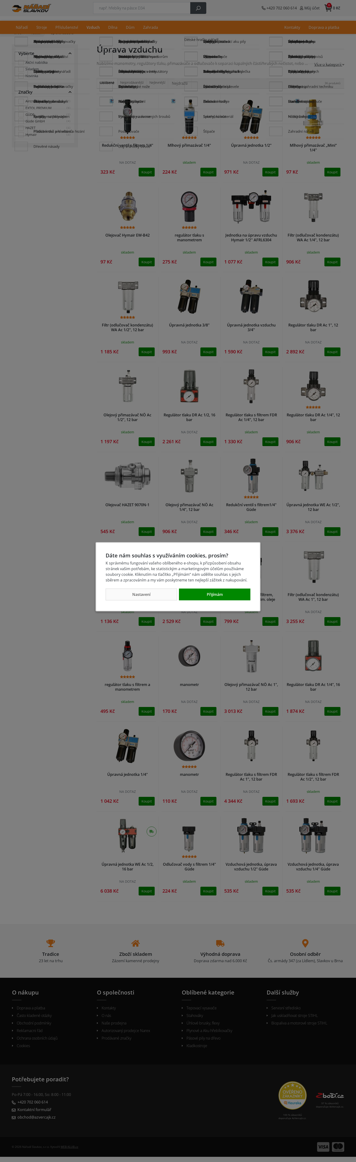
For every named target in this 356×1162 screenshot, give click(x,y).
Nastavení (141, 594)
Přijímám (215, 594)
